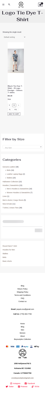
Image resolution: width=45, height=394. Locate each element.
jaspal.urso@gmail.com (25, 309)
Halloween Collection (10, 182)
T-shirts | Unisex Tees (11, 208)
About (22, 336)
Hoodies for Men (9, 250)
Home (22, 324)
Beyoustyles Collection (22, 339)
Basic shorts (7, 261)
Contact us (22, 301)
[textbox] (21, 147)
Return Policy (22, 289)
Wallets (9, 178)
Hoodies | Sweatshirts (11, 185)
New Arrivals (7, 204)
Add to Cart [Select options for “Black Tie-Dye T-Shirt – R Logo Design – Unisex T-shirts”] (14, 114)
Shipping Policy (22, 292)
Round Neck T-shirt (10, 246)
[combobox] (22, 146)
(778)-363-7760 (26, 314)
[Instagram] (15, 383)
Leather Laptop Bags (14, 174)
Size (9, 99)
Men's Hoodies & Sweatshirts (18, 189)
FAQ (22, 298)
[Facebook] (30, 383)
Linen (5, 196)
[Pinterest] (22, 386)
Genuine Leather (9, 167)
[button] (9, 4)
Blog (22, 286)
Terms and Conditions (22, 295)
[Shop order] (14, 37)
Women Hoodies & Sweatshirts (18, 193)
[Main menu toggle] (3, 4)
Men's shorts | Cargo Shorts (13, 200)
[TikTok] (35, 386)
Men (22, 330)
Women (22, 333)
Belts (9, 170)
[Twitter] (9, 386)
